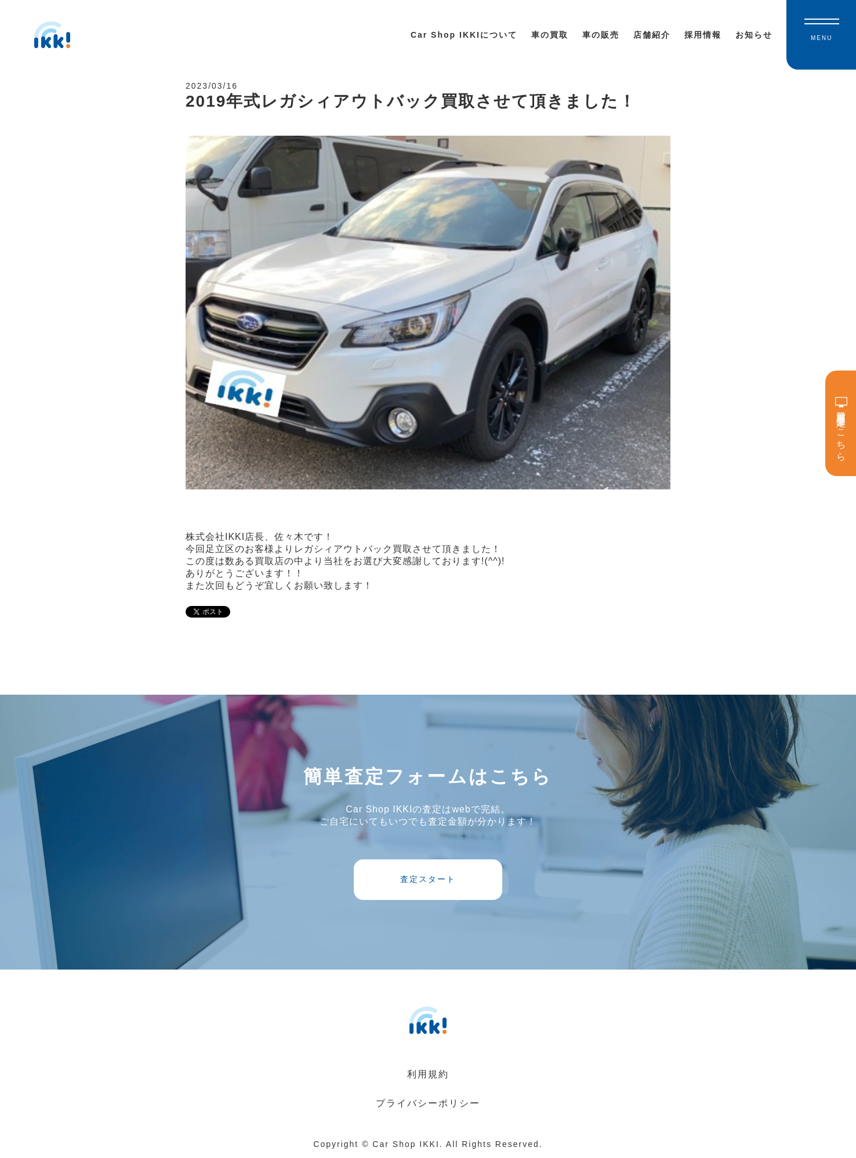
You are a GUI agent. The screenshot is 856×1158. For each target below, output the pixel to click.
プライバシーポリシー (428, 1103)
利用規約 (428, 1074)
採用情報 (702, 34)
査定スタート (428, 879)
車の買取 (549, 34)
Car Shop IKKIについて (464, 34)
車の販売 (600, 34)
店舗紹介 (651, 34)
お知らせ (753, 34)
